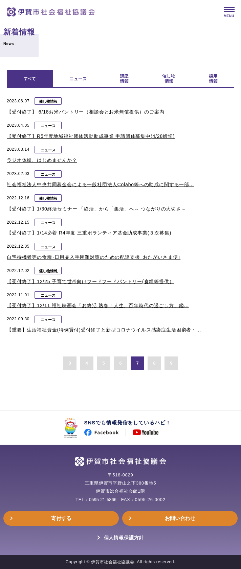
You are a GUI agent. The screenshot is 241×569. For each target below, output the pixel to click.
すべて (29, 78)
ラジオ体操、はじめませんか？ (42, 160)
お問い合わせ (180, 518)
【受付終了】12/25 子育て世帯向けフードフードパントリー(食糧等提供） (90, 281)
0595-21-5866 (102, 499)
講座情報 (124, 78)
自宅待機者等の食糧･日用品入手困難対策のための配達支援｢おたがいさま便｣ (93, 257)
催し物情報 (168, 78)
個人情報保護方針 (124, 537)
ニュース (78, 78)
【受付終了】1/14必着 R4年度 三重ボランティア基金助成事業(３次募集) (89, 233)
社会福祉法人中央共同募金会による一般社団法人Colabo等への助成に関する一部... (100, 184)
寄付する (61, 518)
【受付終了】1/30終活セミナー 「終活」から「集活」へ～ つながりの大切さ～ (96, 209)
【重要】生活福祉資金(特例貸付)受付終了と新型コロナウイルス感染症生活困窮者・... (104, 329)
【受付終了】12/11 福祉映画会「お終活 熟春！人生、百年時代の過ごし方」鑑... (98, 305)
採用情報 (213, 78)
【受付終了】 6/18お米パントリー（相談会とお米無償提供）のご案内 (86, 112)
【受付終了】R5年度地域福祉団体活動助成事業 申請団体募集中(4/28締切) (91, 136)
